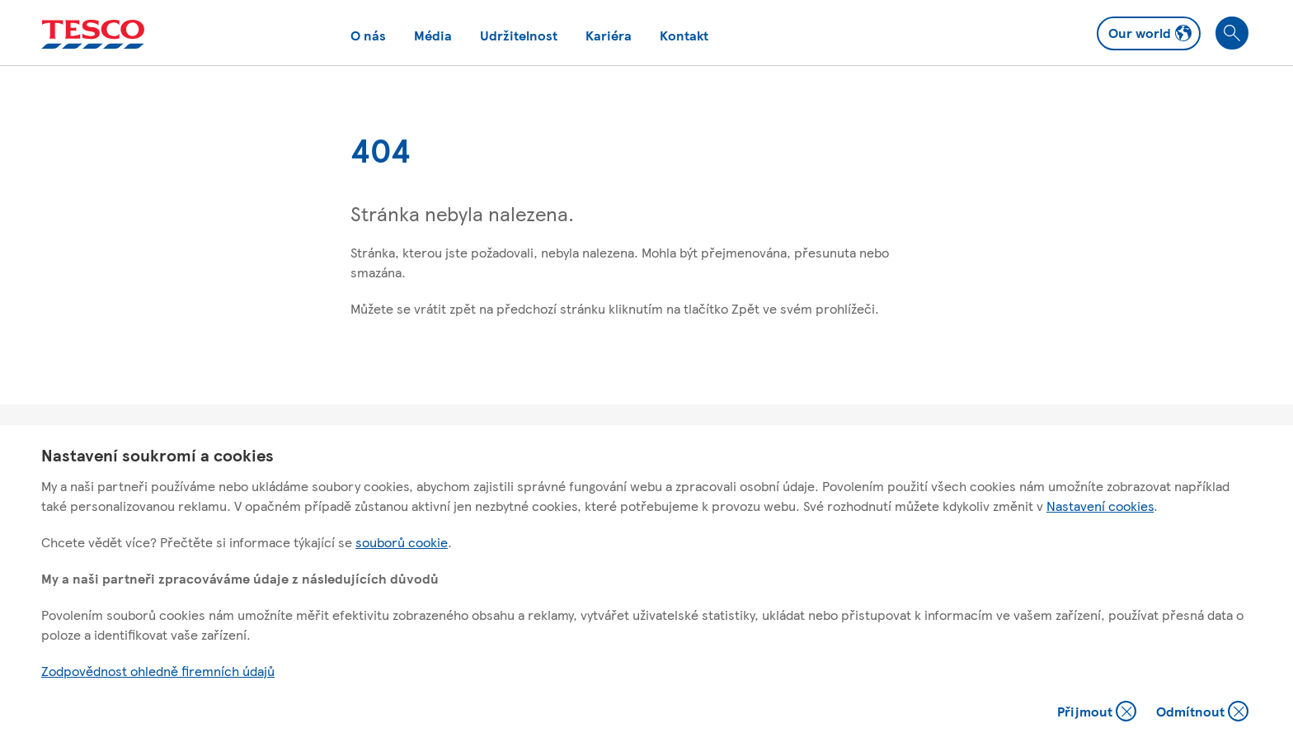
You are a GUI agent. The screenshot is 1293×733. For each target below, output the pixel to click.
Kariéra (608, 35)
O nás (368, 35)
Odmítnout (1202, 713)
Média (433, 35)
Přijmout (1096, 713)
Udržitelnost (518, 35)
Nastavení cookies (1100, 505)
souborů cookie (401, 541)
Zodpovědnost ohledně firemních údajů (158, 670)
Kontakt (684, 35)
